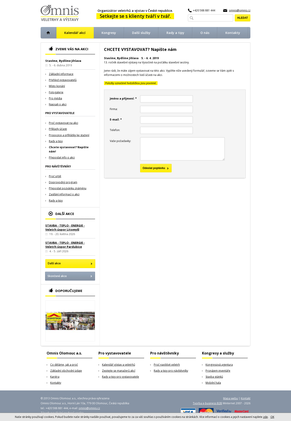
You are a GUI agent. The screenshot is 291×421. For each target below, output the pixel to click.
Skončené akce (57, 276)
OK (272, 417)
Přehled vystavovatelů (63, 80)
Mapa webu (230, 398)
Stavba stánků (214, 377)
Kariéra (54, 377)
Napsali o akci (58, 104)
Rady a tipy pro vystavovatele (120, 377)
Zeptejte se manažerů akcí (118, 371)
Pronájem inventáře (218, 371)
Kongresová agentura (219, 365)
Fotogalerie (56, 92)
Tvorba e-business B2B (207, 403)
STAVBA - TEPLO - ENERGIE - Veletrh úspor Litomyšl (65, 227)
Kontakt (245, 398)
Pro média (55, 98)
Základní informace (61, 74)
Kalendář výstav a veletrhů (118, 365)
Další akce (54, 263)
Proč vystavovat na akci (63, 123)
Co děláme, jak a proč (64, 365)
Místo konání (57, 86)
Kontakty (55, 383)
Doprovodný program (63, 182)
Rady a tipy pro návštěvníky (171, 371)
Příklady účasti (58, 129)
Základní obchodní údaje (66, 371)
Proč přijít (55, 176)
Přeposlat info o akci (62, 157)
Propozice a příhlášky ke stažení (69, 135)
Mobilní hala (213, 383)
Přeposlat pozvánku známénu (67, 188)
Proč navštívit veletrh (167, 365)
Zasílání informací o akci (64, 194)
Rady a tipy (56, 141)
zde (265, 417)
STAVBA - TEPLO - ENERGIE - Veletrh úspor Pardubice (65, 245)
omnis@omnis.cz (239, 10)
